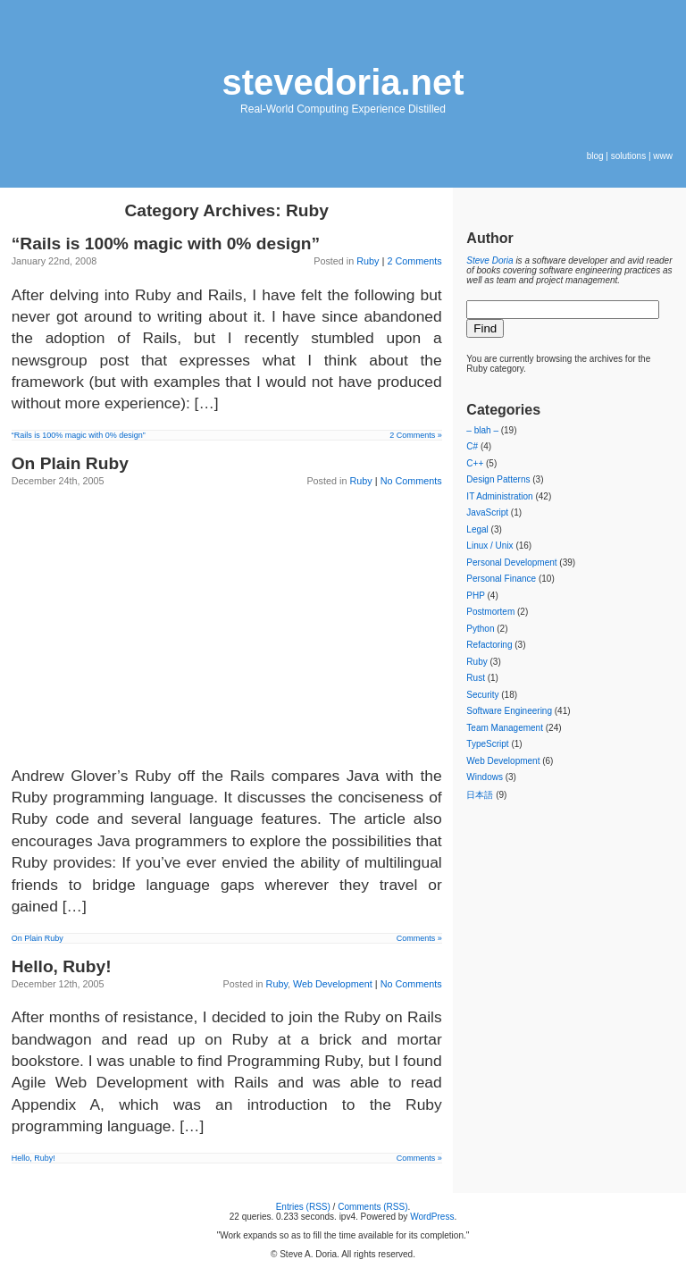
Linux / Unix (489, 545)
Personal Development (511, 562)
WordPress (432, 1217)
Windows (484, 777)
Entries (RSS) (303, 1207)
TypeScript (487, 744)
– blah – (482, 430)
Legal (477, 529)
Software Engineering (509, 711)
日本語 (479, 795)
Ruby (367, 261)
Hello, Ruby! (62, 966)
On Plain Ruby (70, 463)
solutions (628, 156)
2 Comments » (415, 435)
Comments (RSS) (372, 1207)
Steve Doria (489, 260)
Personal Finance (501, 579)
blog (595, 156)
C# (472, 446)
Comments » (419, 938)
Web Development (332, 983)
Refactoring (489, 645)
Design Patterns (498, 479)
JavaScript (487, 512)
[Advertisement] (227, 624)
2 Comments (414, 261)
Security (482, 695)
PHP (475, 595)
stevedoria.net (343, 82)
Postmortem (490, 612)
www (663, 156)
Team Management (504, 728)
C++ (474, 463)
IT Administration (499, 496)
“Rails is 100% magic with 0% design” (166, 243)
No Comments (411, 480)
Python (480, 629)
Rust (475, 678)
